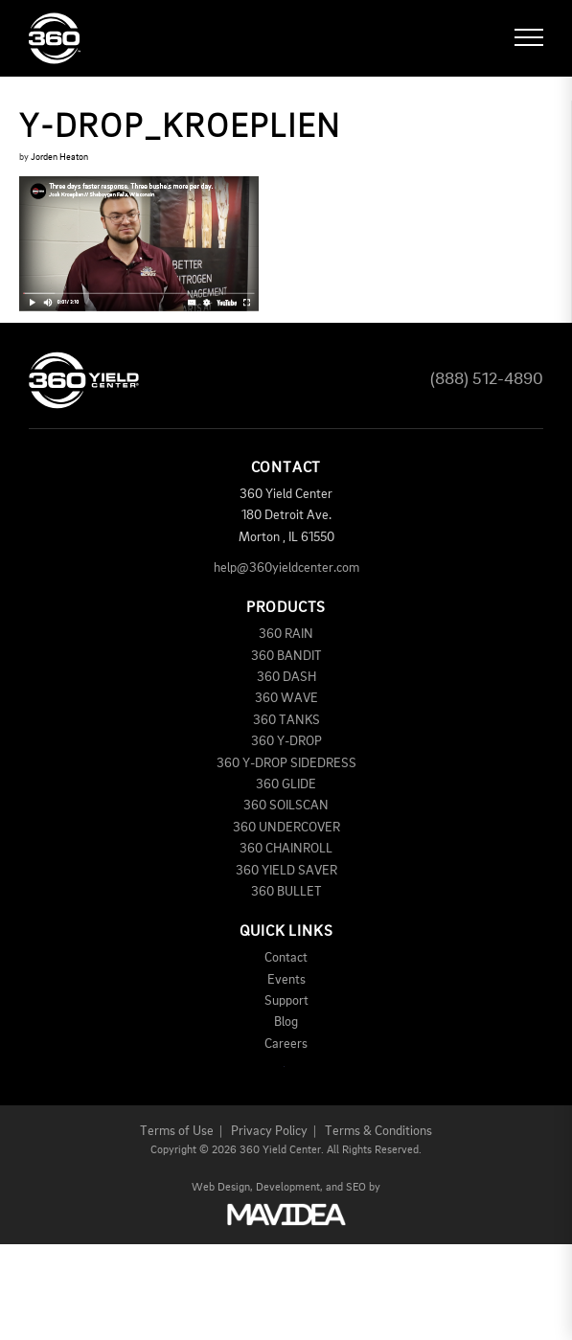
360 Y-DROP (286, 741)
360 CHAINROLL (286, 848)
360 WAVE (286, 698)
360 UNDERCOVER (286, 827)
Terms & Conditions (378, 1131)
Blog (286, 1022)
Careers (286, 1044)
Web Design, (222, 1187)
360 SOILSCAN (286, 805)
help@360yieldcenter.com (286, 568)
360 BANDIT (286, 656)
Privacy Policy (269, 1131)
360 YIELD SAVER (286, 870)
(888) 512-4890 (486, 379)
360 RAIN (286, 634)
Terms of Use (177, 1131)
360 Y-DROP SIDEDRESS (286, 763)
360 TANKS (286, 720)
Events (286, 980)
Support (286, 1001)
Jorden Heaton (59, 157)
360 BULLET (286, 891)
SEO (356, 1187)
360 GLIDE (286, 784)
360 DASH (286, 677)
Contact (286, 958)
